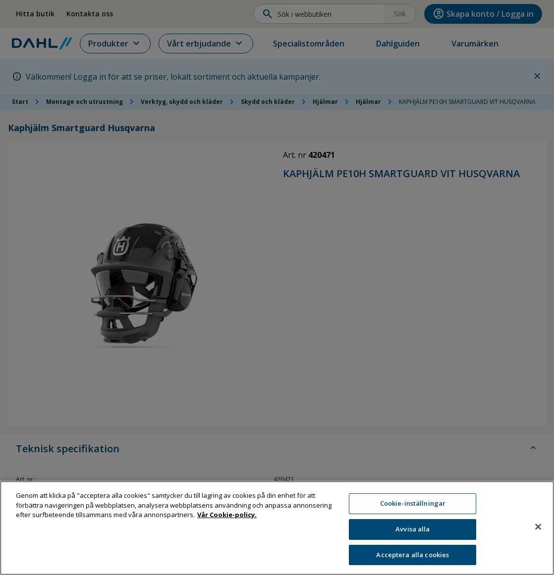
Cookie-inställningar (413, 507)
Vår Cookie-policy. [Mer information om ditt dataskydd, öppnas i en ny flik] (227, 518)
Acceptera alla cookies (412, 558)
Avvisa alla (412, 532)
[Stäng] (538, 531)
